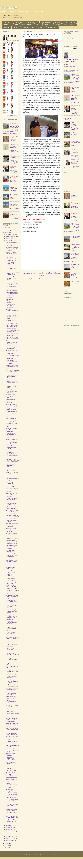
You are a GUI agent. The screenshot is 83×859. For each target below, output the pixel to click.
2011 (6, 227)
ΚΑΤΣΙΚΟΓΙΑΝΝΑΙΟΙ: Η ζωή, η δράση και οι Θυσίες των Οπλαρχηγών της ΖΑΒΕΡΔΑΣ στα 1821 (11, 149)
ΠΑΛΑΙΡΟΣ (16, 27)
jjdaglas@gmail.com (7, 17)
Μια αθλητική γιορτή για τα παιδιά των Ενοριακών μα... (12, 638)
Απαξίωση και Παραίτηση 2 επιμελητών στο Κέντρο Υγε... (12, 821)
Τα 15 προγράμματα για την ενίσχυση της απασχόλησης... (11, 763)
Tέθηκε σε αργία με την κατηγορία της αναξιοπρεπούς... (11, 452)
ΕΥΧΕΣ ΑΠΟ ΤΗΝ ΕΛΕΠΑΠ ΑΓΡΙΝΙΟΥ (11, 813)
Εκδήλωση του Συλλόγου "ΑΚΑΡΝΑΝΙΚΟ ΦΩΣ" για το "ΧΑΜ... (12, 294)
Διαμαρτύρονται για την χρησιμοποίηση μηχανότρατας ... (11, 347)
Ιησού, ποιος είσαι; (10, 753)
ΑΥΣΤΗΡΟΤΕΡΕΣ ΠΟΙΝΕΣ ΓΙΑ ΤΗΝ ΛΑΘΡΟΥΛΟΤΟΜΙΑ (11, 627)
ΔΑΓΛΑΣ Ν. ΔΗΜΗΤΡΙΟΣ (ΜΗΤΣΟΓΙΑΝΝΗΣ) (72, 60)
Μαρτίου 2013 (9, 238)
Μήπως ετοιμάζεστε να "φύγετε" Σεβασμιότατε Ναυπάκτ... (12, 495)
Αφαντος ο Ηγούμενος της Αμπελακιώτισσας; (12, 689)
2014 (6, 843)
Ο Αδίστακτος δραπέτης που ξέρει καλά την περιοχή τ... (12, 430)
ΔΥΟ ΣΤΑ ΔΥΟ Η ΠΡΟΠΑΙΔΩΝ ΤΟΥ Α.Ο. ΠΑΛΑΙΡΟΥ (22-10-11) (75, 143)
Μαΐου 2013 (9, 825)
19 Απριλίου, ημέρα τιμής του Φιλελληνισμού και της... (12, 597)
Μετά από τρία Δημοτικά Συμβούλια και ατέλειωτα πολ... (12, 512)
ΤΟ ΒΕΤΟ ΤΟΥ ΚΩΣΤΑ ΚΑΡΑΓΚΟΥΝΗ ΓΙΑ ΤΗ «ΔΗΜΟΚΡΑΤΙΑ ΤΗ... (12, 352)
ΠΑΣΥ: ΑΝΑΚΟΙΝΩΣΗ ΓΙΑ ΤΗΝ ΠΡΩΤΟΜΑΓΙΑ (12, 746)
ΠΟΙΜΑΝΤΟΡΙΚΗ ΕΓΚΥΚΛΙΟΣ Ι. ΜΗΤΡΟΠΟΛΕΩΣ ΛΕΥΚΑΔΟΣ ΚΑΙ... (11, 758)
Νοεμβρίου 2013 (10, 838)
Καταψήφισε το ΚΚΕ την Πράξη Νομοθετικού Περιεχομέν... (12, 249)
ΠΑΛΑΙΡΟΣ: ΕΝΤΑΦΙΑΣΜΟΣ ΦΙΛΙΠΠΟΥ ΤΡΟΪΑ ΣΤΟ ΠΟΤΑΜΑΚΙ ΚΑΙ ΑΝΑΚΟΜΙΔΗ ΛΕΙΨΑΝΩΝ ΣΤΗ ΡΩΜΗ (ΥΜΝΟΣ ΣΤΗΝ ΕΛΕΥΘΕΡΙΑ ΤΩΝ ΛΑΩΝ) (11, 128)
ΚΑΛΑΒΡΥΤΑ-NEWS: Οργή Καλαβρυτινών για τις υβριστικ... (12, 306)
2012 (6, 230)
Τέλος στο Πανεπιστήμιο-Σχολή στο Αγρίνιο (12, 667)
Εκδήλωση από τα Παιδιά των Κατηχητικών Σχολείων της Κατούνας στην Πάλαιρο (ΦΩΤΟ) (14, 159)
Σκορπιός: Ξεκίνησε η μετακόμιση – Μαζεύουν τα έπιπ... (12, 396)
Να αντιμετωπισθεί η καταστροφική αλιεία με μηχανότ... (12, 601)
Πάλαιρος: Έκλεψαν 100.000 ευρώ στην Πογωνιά (11, 447)
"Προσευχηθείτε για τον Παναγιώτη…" (11, 742)
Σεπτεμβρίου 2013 (10, 834)
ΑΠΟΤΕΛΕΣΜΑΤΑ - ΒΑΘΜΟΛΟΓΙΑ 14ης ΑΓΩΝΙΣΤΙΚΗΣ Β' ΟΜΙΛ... (11, 435)
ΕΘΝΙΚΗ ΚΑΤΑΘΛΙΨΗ (11, 290)
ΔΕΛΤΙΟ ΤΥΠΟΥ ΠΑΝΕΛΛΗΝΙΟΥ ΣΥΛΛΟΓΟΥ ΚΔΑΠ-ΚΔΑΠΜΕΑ (11, 621)
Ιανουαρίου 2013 (10, 234)
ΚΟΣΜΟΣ (57, 24)
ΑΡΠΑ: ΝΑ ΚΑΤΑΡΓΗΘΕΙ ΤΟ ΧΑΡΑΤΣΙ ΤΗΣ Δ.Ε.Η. (12, 268)
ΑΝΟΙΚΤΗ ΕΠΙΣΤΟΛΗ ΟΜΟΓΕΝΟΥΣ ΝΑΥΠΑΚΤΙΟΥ (11, 425)
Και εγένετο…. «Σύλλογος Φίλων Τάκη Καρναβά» (12, 405)
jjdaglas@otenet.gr (17, 17)
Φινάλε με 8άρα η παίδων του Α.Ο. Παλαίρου (12, 408)
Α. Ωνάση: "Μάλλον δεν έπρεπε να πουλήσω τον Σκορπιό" (11, 582)
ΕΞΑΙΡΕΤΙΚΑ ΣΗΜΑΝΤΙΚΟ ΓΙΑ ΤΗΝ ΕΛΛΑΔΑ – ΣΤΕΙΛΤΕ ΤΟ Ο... (12, 317)
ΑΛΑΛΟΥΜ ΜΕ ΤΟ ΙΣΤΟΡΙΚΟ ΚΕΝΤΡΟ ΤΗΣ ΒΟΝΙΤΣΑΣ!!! (14, 188)
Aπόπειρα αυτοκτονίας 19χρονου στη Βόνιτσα (12, 507)
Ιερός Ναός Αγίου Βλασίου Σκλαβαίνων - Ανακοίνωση (14, 138)
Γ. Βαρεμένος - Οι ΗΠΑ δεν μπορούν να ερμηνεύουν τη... (12, 592)
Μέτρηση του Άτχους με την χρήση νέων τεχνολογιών (11, 530)
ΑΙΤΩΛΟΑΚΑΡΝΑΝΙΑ (32, 22)
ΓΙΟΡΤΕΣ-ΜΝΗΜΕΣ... (27, 24)
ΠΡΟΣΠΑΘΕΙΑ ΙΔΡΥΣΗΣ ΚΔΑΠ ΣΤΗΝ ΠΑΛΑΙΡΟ (12, 516)
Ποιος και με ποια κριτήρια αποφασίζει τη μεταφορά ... (12, 715)
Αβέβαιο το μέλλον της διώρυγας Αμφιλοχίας (12, 810)
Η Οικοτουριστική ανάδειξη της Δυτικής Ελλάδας (12, 326)
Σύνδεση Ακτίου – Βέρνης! (12, 565)
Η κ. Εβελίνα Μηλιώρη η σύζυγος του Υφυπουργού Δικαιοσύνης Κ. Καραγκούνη (13, 170)
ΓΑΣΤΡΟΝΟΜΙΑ (7, 24)
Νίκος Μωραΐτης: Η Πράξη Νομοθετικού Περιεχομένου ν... (12, 273)
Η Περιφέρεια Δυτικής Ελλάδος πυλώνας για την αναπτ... (12, 676)
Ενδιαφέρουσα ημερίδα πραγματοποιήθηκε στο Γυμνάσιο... (12, 547)
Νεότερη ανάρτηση (29, 273)
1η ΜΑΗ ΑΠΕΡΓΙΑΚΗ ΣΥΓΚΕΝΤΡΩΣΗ (11, 697)
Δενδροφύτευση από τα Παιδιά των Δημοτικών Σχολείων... (12, 681)
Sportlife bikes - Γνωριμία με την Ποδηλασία (12, 473)
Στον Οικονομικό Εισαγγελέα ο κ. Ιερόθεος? (10, 301)
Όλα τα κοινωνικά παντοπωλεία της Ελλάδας (10, 465)
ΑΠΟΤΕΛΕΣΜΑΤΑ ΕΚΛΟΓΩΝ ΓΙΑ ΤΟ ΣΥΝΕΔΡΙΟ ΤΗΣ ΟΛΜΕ (12, 643)
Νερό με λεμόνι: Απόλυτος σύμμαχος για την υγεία (12, 338)
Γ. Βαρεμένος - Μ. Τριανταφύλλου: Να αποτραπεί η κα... (11, 616)
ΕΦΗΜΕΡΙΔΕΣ (48, 24)
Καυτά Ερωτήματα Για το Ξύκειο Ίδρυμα (12, 334)
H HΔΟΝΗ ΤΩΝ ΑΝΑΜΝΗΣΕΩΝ (10, 469)
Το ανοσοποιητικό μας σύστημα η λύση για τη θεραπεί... (12, 561)
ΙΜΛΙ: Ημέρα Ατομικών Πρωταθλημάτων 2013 (12, 287)
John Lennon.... (9, 297)
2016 (6, 847)
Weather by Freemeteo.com (68, 293)
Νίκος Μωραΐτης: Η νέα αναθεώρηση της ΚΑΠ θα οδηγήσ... (12, 244)
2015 (6, 845)
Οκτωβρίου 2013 (10, 836)
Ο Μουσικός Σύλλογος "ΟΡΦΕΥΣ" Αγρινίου (11, 253)
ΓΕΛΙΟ (16, 24)
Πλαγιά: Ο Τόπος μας (11, 770)
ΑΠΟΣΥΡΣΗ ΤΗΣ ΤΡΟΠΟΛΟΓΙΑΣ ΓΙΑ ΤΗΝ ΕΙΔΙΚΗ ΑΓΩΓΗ (70, 118)
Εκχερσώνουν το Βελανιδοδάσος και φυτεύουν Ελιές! (11, 552)
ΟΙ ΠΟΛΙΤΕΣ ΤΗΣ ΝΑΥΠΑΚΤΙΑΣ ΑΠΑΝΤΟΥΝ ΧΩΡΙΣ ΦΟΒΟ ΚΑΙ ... (11, 649)
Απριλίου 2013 (10, 240)
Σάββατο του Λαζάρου (11, 777)
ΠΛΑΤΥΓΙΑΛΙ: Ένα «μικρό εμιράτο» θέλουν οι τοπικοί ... (12, 386)
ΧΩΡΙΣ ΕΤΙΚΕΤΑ (52, 27)
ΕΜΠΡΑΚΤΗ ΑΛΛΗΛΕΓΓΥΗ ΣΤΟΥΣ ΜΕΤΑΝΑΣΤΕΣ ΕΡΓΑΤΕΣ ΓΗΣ (12, 785)
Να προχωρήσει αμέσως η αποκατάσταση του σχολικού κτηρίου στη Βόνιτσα (14, 180)
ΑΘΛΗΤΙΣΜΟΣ (19, 22)
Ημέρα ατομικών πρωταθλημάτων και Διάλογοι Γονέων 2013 (12, 381)
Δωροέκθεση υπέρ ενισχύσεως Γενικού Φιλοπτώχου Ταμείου (11, 542)
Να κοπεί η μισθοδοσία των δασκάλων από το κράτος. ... (12, 413)
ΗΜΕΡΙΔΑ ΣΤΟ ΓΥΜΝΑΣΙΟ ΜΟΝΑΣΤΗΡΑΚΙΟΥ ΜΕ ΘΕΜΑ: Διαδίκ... (12, 484)
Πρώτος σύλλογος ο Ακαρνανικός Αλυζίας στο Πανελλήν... (11, 391)
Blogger (57, 854)
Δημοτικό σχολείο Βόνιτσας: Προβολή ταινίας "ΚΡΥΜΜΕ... (11, 587)
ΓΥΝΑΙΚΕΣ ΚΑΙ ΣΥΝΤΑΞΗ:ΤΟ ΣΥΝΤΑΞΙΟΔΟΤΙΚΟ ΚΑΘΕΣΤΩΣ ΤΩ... (11, 576)
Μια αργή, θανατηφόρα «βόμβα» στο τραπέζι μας (74, 275)
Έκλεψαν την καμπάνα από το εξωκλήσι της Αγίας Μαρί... (11, 342)
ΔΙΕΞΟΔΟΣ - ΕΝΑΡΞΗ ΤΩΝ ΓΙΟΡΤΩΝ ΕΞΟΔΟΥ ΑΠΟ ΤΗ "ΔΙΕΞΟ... (11, 263)
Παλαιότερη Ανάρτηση (52, 273)
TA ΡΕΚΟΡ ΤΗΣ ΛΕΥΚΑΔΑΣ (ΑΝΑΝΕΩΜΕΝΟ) (11, 257)
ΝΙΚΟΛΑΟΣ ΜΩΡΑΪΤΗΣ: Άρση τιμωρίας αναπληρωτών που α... (12, 557)
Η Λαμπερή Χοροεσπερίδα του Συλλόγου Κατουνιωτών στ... (12, 357)
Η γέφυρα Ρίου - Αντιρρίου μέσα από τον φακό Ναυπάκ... (12, 520)
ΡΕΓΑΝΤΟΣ (9, 416)
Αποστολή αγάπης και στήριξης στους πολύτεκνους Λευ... (11, 796)
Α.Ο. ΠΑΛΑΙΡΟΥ (7, 22)
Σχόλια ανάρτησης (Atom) (35, 278)
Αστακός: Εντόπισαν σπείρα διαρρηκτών (11, 734)
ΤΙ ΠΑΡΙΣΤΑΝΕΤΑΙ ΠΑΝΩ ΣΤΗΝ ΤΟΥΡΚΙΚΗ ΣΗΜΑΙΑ (12, 738)
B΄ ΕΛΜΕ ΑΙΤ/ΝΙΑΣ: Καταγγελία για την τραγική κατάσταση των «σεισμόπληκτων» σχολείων (14, 206)
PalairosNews (9, 7)
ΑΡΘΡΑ (66, 22)
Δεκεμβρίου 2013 (10, 840)
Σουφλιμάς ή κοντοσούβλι (74, 133)
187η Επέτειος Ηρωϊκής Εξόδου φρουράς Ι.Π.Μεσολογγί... (12, 720)
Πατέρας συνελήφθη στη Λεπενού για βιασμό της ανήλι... (12, 750)
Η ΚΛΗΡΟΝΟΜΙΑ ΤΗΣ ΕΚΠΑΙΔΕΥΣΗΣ (11, 504)
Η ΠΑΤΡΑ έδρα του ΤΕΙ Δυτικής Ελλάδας (11, 710)
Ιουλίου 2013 (9, 829)
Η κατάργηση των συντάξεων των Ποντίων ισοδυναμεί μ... (12, 654)
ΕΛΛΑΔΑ (38, 24)
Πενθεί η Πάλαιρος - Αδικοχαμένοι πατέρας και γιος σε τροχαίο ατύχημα (75, 247)
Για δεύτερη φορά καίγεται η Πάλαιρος (75, 266)
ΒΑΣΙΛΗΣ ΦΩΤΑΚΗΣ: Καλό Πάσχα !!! (11, 767)
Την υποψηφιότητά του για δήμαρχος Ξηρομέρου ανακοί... (12, 372)
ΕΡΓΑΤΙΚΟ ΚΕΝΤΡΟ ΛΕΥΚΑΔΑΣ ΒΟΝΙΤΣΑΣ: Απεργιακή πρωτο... (12, 330)
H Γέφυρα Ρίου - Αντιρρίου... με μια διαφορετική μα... (11, 693)
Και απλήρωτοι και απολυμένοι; (10, 568)
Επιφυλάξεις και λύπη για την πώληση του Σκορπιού (12, 376)
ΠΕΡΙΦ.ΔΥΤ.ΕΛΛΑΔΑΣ (28, 27)
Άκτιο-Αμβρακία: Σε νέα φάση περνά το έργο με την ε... (12, 671)
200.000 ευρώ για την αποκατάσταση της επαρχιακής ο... (11, 420)
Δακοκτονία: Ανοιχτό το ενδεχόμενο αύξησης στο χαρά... (11, 611)
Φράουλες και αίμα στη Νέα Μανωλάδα (11, 534)
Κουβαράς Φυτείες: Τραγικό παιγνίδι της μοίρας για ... (11, 401)
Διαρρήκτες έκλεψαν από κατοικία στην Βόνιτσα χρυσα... (12, 367)
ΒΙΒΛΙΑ (73, 22)
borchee (49, 854)
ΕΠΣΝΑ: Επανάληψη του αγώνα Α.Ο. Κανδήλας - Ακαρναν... (12, 490)
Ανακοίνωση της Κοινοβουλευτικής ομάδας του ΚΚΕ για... (12, 702)
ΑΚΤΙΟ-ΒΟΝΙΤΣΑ (45, 22)
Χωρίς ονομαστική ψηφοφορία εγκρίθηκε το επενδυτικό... (12, 283)
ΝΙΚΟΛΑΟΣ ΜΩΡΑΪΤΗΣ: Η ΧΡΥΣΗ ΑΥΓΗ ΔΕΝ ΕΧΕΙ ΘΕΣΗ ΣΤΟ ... (12, 500)
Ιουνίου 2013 (9, 827)
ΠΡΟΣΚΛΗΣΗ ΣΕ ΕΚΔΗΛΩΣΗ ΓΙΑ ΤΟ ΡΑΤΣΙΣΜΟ (11, 362)
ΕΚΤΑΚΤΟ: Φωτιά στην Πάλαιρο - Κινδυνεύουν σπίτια (75, 238)
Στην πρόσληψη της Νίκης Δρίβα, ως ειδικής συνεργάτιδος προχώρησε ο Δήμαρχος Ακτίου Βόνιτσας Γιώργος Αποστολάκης (72, 163)
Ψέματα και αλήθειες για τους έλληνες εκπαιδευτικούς (12, 806)
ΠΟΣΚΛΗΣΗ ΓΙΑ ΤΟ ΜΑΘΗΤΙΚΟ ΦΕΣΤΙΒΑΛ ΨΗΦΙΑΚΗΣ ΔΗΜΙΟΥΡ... (12, 460)
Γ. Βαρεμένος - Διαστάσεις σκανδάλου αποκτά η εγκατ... (12, 278)
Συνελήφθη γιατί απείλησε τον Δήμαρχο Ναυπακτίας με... (12, 525)
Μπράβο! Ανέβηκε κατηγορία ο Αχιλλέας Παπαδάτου (12, 774)
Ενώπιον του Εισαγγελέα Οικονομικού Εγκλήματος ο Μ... (12, 606)
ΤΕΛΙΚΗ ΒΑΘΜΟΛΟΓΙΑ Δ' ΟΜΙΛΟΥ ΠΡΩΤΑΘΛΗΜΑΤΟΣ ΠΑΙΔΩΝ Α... (12, 441)
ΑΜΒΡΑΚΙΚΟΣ (57, 22)
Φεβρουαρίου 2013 (11, 236)
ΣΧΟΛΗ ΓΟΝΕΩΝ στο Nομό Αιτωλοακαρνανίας (12, 817)
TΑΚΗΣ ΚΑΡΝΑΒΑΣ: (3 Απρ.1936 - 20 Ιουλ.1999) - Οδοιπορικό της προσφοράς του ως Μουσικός (71, 206)
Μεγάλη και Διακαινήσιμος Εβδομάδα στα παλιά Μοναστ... (12, 725)
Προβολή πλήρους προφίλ (70, 66)
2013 (6, 232)
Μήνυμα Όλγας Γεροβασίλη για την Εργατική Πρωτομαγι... (12, 791)
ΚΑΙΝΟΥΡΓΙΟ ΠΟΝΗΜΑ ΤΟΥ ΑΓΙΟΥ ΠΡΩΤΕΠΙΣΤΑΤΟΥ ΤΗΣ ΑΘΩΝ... (12, 478)
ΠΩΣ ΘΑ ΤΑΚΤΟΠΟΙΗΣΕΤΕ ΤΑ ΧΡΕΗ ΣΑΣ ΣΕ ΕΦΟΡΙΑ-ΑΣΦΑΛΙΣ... (12, 633)
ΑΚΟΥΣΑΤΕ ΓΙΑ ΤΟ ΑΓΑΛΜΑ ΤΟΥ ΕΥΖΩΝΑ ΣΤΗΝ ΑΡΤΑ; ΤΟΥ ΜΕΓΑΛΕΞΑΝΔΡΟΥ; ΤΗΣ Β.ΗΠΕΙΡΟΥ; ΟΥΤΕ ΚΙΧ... (72, 257)
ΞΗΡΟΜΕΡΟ (6, 27)
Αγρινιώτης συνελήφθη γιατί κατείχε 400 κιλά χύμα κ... (11, 659)
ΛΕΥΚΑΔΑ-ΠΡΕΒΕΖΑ (69, 24)
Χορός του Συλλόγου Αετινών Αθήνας (11, 571)
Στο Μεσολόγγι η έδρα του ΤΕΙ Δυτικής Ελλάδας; (12, 685)
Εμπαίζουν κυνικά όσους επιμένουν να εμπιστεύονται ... (12, 707)
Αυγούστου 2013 (10, 831)
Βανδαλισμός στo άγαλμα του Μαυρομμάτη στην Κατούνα (12, 730)
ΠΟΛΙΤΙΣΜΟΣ (41, 27)
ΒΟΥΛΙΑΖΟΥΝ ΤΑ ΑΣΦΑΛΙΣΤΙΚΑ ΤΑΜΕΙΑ (12, 537)
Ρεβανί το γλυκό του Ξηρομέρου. (75, 282)
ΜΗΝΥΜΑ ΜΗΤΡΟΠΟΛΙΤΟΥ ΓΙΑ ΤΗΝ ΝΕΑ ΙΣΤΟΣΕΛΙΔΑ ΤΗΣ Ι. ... (12, 311)
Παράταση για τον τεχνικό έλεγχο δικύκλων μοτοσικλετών (12, 801)
